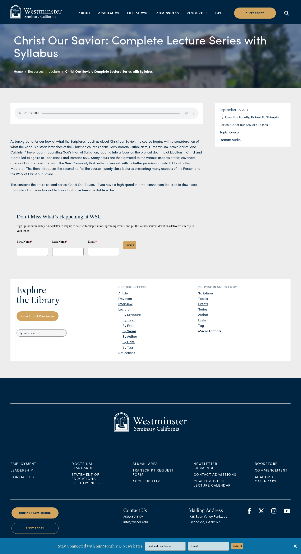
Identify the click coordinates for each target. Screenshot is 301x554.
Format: (225, 139)
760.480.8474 (133, 528)
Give (219, 13)
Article (123, 293)
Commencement (271, 481)
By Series (129, 331)
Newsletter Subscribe (205, 477)
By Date (128, 342)
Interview (125, 304)
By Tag (127, 347)
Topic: (224, 132)
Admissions (167, 13)
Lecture (54, 71)
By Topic (128, 320)
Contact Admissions (215, 486)
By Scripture (131, 314)
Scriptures (205, 293)
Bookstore (266, 475)
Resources (197, 13)
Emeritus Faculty (237, 117)
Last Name (59, 241)
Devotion (125, 298)
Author (203, 314)
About (84, 13)
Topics (203, 298)
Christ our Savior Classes (249, 124)
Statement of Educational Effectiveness (85, 490)
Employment (23, 475)
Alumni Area (145, 475)
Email (92, 241)
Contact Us (22, 488)
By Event (128, 325)
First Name (24, 241)
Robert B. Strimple (265, 117)
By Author (129, 336)
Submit (130, 245)
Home (18, 71)
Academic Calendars (266, 490)
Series (202, 309)
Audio (236, 139)
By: (222, 117)
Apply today (255, 13)
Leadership (21, 481)
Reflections (126, 352)
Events (203, 304)
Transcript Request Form (153, 483)
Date (202, 320)
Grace (234, 132)
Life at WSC (138, 13)
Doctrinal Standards (82, 477)
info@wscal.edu (135, 533)
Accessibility (146, 492)
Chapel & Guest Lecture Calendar (212, 494)
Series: (224, 124)
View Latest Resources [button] (37, 316)
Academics (109, 13)
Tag (201, 325)
